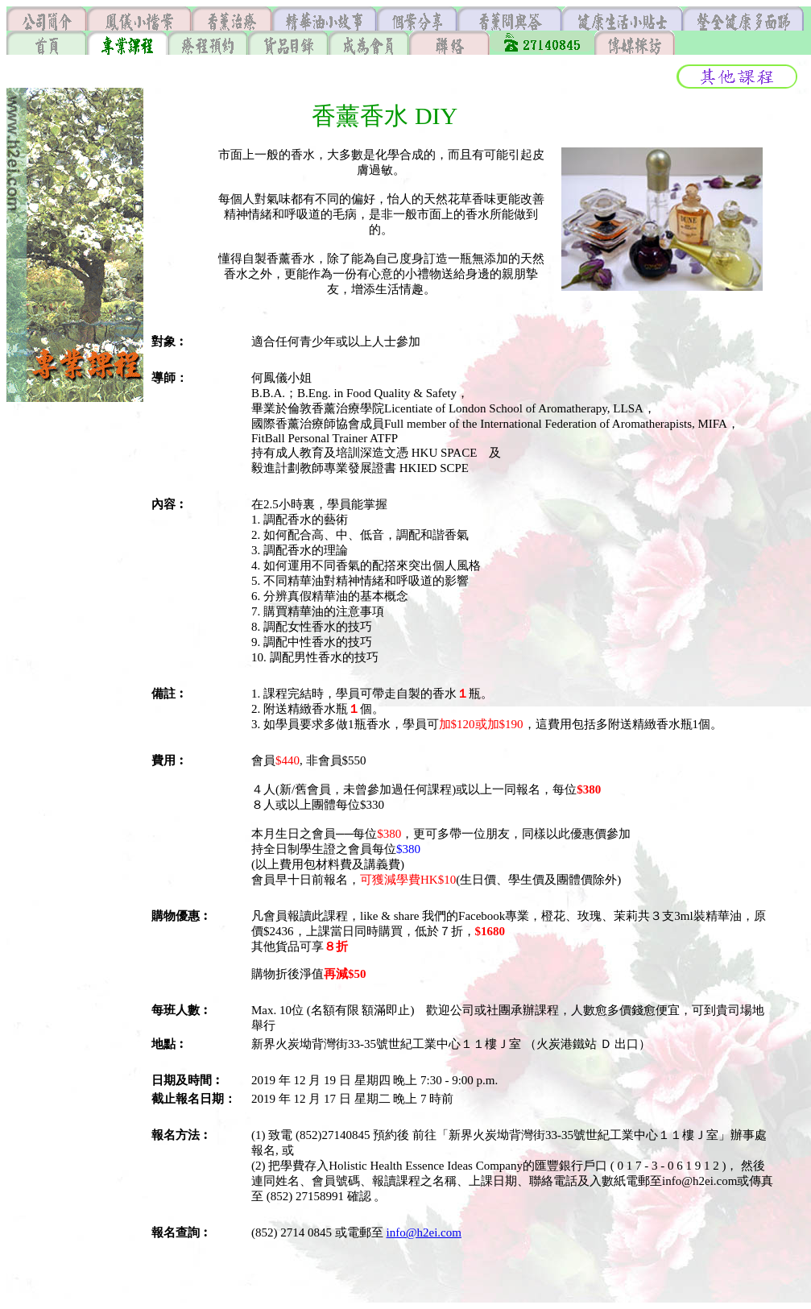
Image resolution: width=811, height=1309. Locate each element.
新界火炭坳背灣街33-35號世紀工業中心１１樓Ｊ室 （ (393, 1044)
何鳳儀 (269, 377)
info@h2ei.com (424, 1232)
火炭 (548, 1044)
